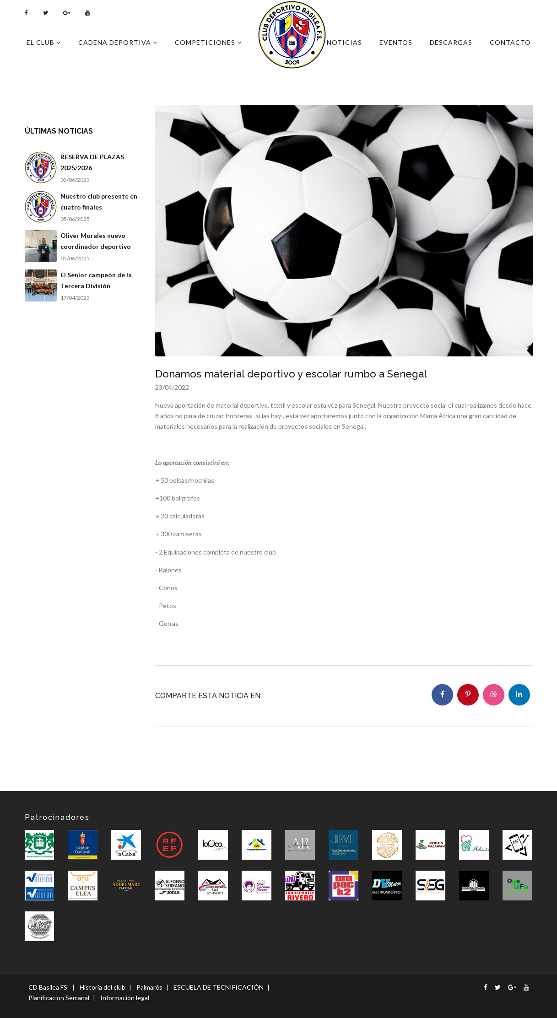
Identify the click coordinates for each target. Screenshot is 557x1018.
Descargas (451, 42)
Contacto (510, 42)
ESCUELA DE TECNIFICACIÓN (218, 987)
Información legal (124, 998)
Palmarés (149, 987)
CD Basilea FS (47, 987)
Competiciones (208, 42)
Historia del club (102, 987)
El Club (44, 42)
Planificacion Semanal (58, 998)
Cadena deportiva (117, 42)
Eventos (395, 42)
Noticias (344, 42)
